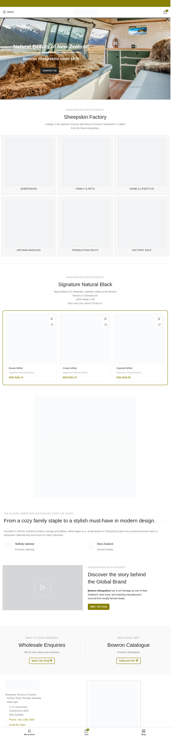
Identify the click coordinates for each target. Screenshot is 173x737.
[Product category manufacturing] (85, 226)
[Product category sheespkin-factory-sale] (141, 226)
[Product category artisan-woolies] (28, 226)
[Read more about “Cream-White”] (106, 319)
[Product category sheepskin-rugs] (28, 165)
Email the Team (17, 724)
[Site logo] (85, 11)
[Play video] (43, 587)
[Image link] (22, 684)
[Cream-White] (85, 339)
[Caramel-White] (139, 339)
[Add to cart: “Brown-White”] (52, 319)
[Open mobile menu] (8, 12)
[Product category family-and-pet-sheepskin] (85, 165)
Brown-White (16, 368)
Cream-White (70, 368)
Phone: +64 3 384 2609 (21, 719)
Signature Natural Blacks (21, 372)
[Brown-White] (31, 339)
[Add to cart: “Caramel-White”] (159, 319)
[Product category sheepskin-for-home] (141, 165)
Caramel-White (124, 368)
